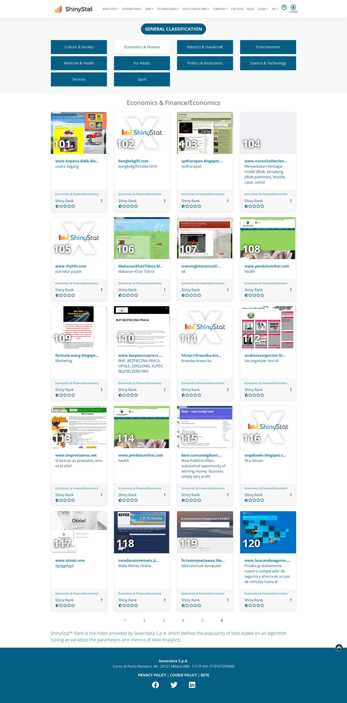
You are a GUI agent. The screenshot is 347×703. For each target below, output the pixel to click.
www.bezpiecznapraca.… (140, 355)
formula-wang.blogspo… (76, 355)
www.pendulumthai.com (267, 266)
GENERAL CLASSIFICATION (173, 29)
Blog (250, 9)
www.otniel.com (70, 560)
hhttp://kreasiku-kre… (201, 355)
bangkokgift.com (133, 161)
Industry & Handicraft (205, 47)
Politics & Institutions (205, 63)
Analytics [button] (110, 9)
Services (79, 79)
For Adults (141, 63)
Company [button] (219, 9)
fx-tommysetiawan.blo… (203, 560)
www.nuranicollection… (266, 161)
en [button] (274, 9)
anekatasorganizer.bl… (265, 355)
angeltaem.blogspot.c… (265, 455)
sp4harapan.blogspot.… (202, 161)
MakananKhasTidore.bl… (140, 266)
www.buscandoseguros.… (267, 560)
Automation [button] (131, 9)
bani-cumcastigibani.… (201, 455)
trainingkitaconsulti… (200, 266)
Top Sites (237, 9)
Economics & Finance (142, 47)
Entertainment (268, 47)
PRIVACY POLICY (152, 675)
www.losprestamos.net (76, 455)
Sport (142, 79)
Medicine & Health (79, 63)
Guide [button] (262, 9)
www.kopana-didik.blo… (77, 161)
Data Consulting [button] (194, 9)
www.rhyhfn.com (71, 266)
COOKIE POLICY (183, 675)
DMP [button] (148, 9)
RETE (205, 675)
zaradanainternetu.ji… (138, 560)
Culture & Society (79, 47)
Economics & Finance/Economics (76, 194)
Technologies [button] (167, 9)
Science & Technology (268, 63)
